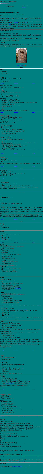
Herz (7, 46)
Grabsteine (33, 112)
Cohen (3, 46)
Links (26, 22)
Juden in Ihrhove (3, 468)
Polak (28, 46)
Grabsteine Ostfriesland (17, 105)
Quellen (10, 24)
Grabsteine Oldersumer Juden (26, 27)
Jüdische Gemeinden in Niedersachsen (17, 466)
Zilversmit (39, 46)
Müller (24, 46)
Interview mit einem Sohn (18, 288)
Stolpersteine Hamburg (16, 303)
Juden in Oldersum (16, 22)
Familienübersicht (16, 112)
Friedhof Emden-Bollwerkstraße (17, 27)
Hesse (12, 46)
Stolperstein (6, 383)
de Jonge (18, 46)
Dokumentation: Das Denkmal (20, 65)
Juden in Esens (12, 468)
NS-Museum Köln (11, 383)
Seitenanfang (2, 112)
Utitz (33, 46)
